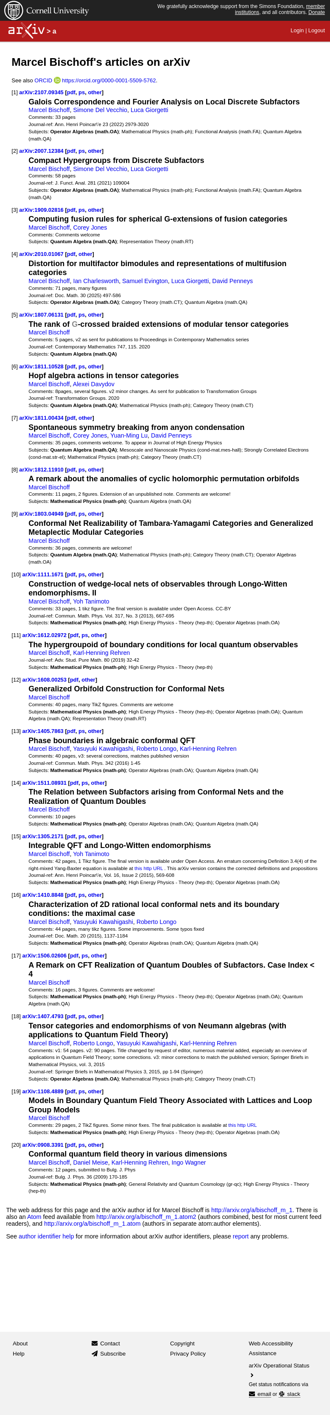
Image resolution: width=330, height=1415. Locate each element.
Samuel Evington (145, 281)
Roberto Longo (156, 748)
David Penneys (232, 281)
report (241, 1236)
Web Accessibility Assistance (271, 1348)
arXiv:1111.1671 (43, 574)
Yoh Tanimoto (91, 601)
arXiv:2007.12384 (41, 151)
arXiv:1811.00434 (41, 418)
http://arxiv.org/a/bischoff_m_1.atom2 (146, 1216)
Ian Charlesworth (96, 281)
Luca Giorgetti (149, 110)
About (20, 1343)
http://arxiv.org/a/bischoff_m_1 (251, 1210)
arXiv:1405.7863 (43, 731)
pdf (71, 92)
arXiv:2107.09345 (41, 92)
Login (297, 30)
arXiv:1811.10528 (41, 366)
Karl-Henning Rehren (101, 652)
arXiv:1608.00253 (44, 680)
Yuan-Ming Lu (129, 435)
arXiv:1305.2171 (43, 836)
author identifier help (46, 1236)
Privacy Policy (188, 1353)
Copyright (182, 1343)
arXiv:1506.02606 (44, 955)
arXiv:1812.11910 (41, 469)
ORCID (43, 80)
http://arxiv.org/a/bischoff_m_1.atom (92, 1223)
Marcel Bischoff (49, 110)
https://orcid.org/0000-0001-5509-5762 (109, 80)
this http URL (148, 868)
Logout (316, 30)
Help (19, 1353)
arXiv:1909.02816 (41, 210)
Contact (110, 1343)
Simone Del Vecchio (100, 110)
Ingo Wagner (189, 1162)
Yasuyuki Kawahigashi (103, 748)
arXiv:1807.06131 (41, 315)
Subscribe (113, 1353)
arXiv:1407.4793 (43, 1016)
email (260, 1394)
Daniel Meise (90, 1162)
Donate (316, 12)
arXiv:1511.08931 (44, 783)
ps (81, 92)
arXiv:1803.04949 (41, 514)
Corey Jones (90, 227)
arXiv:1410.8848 (43, 895)
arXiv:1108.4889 (43, 1091)
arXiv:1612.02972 (44, 635)
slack (289, 1394)
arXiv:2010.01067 (41, 254)
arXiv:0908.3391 (43, 1145)
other (94, 92)
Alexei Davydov (94, 384)
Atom (34, 1216)
